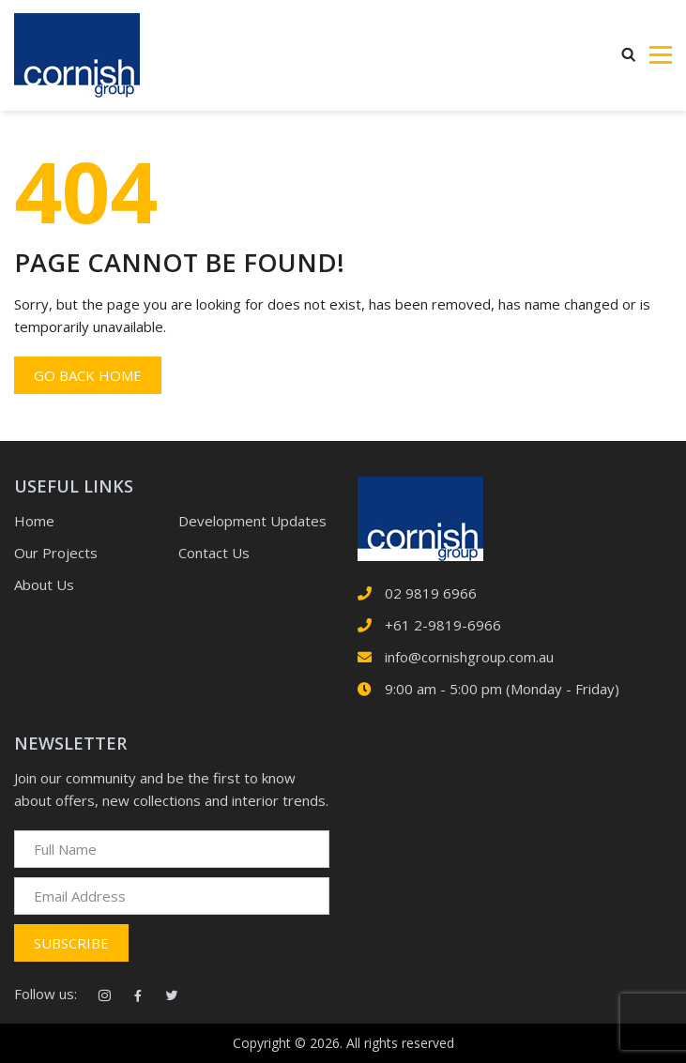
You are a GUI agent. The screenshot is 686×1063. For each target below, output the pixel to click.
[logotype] (420, 517)
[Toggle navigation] (660, 55)
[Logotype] (77, 55)
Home (34, 520)
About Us (44, 584)
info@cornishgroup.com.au (469, 656)
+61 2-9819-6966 (443, 624)
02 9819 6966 (431, 593)
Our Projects (56, 552)
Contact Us (214, 552)
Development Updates (252, 520)
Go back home (88, 375)
